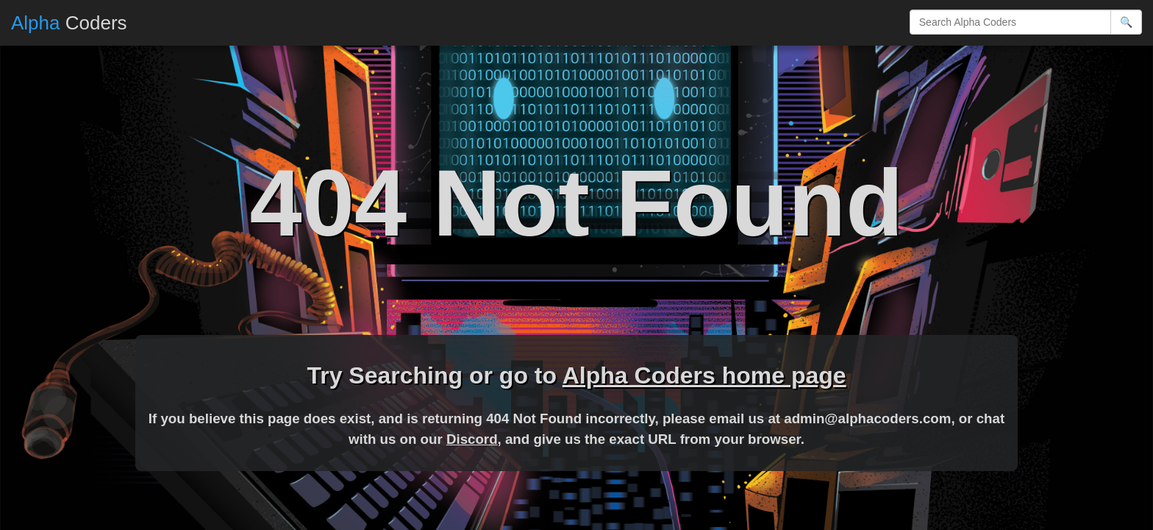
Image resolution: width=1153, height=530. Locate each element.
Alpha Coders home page (704, 375)
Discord (472, 439)
